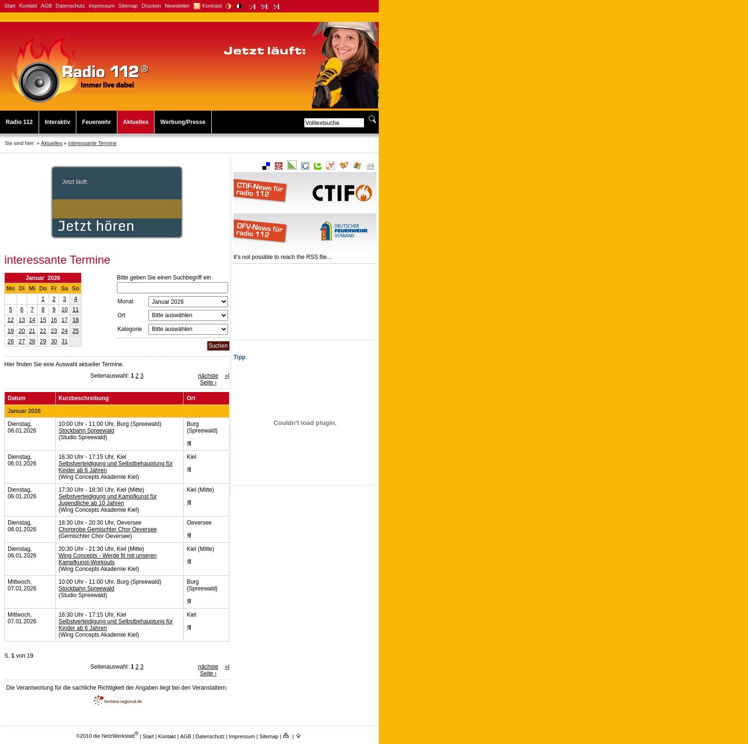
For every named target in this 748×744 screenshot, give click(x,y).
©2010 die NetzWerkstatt (107, 736)
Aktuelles (135, 122)
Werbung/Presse (182, 122)
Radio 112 (19, 122)
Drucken (151, 6)
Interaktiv (57, 122)
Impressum (101, 6)
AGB (46, 6)
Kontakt (28, 6)
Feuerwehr (96, 122)
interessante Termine (92, 143)
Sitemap (127, 6)
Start (9, 6)
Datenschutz (70, 6)
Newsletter (177, 6)
